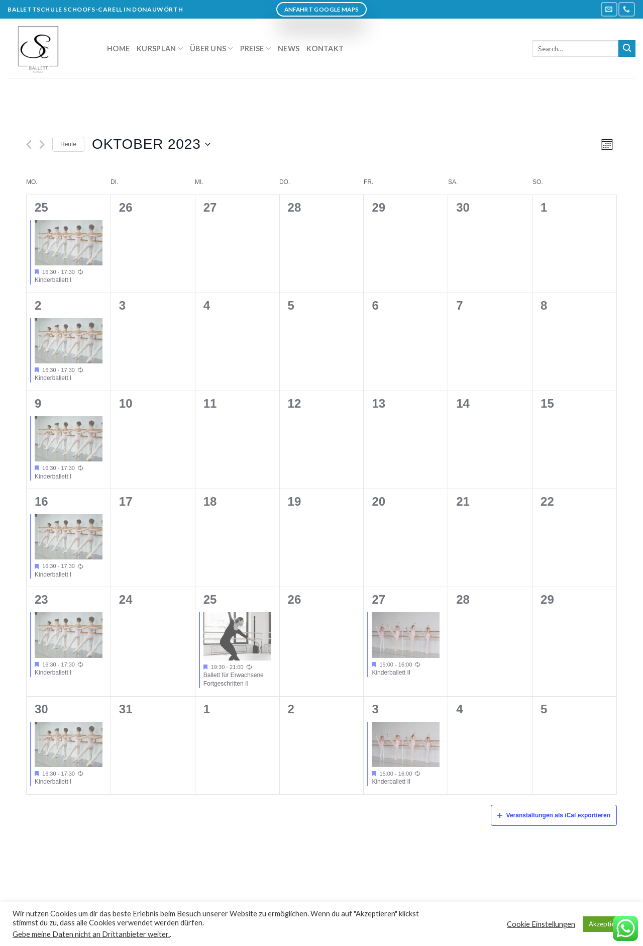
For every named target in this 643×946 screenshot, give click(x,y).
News (288, 48)
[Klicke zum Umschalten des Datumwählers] (151, 144)
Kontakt (325, 48)
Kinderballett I (53, 279)
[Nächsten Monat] (42, 144)
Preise (255, 48)
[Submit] (626, 48)
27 (378, 599)
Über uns (211, 48)
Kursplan (160, 48)
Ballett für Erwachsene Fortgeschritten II (233, 679)
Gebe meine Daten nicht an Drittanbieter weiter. (91, 934)
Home (118, 48)
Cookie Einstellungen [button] (541, 924)
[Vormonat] (29, 144)
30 (41, 709)
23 (41, 599)
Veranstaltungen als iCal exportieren (553, 815)
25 (41, 207)
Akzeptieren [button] (606, 924)
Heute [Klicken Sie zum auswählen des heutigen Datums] (68, 144)
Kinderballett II (391, 672)
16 (41, 501)
